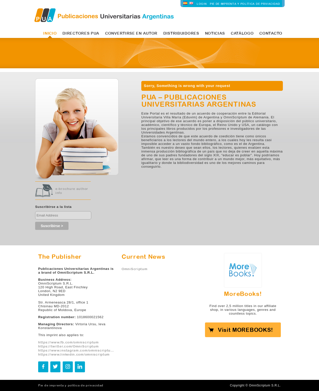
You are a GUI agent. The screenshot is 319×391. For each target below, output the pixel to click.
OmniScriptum (134, 269)
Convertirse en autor (131, 33)
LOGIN (202, 3)
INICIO (50, 33)
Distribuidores (181, 33)
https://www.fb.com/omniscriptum (68, 342)
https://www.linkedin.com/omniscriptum (74, 354)
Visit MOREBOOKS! (245, 330)
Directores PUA (80, 33)
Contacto (270, 33)
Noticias (215, 33)
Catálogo (242, 33)
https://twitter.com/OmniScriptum (68, 346)
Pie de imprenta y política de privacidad (245, 3)
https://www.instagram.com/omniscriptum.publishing (76, 350)
